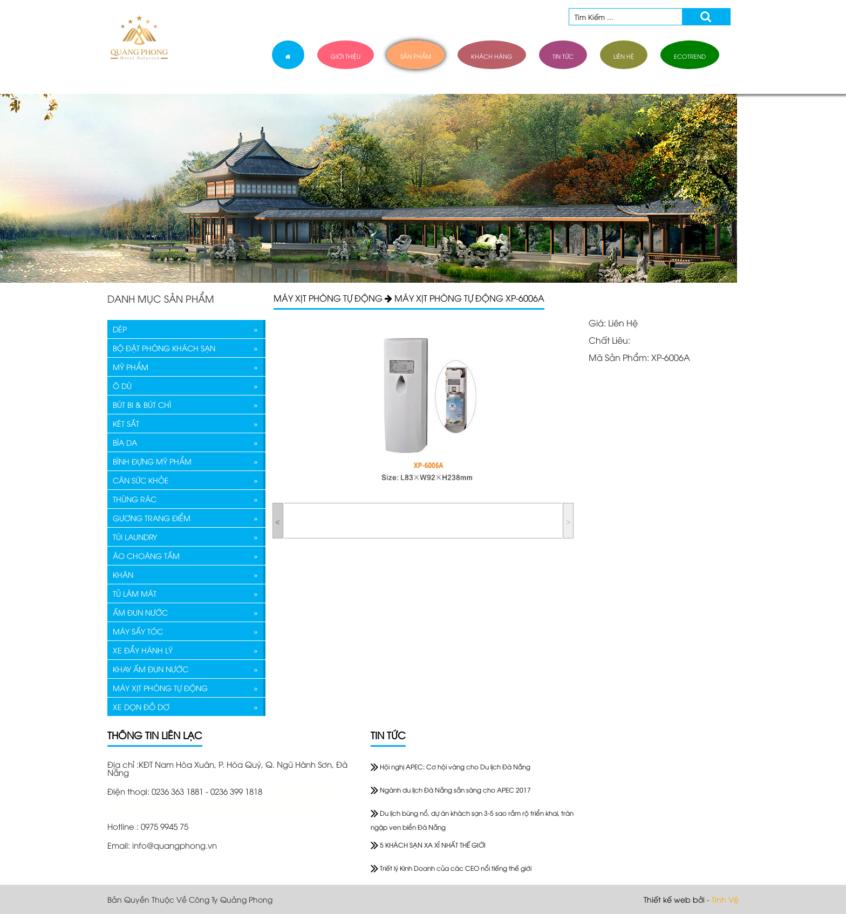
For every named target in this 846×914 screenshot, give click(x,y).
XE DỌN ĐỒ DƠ (141, 706)
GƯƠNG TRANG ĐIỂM (151, 518)
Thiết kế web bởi (674, 899)
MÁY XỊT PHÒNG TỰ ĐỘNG (160, 688)
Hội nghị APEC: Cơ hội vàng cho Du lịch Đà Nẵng (450, 766)
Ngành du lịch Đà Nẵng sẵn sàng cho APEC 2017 (451, 789)
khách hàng (492, 56)
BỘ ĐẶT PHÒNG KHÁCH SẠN (164, 348)
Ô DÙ (122, 385)
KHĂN (123, 574)
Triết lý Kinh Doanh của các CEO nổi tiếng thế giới (451, 867)
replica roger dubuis (303, 791)
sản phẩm (415, 56)
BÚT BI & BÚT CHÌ (142, 404)
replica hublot (134, 799)
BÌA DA (125, 442)
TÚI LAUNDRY (135, 536)
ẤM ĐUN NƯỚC (140, 612)
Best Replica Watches (302, 799)
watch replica (135, 807)
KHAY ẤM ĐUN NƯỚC (150, 669)
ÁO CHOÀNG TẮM (146, 555)
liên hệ (623, 56)
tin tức (563, 56)
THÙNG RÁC (134, 499)
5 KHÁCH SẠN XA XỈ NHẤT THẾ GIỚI (428, 844)
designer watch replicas (212, 799)
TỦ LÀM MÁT (134, 593)
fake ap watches (198, 807)
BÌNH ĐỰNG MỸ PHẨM (152, 461)
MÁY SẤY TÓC (138, 631)
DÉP (120, 329)
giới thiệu (345, 56)
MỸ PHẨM (130, 366)
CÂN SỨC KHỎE (141, 480)
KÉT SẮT (126, 423)
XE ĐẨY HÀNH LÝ (143, 650)
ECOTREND (690, 56)
